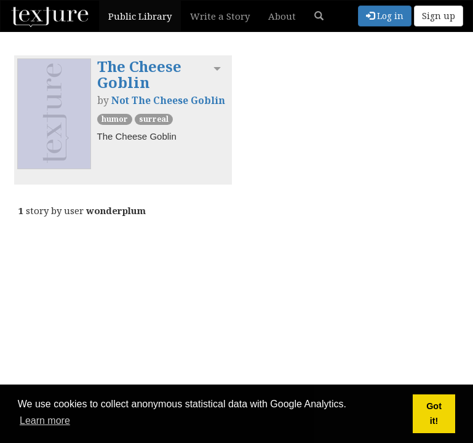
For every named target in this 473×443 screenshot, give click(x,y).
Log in (384, 16)
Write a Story (220, 16)
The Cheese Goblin (139, 74)
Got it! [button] (434, 413)
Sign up (438, 16)
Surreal (154, 119)
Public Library (140, 16)
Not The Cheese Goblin (168, 100)
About (282, 16)
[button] (319, 16)
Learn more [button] (45, 420)
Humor (114, 119)
